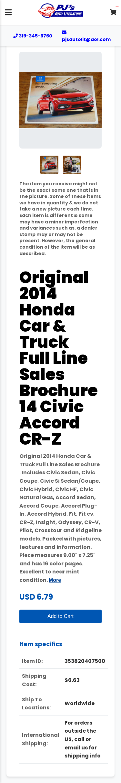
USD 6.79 (36, 597)
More (55, 580)
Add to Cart (60, 616)
